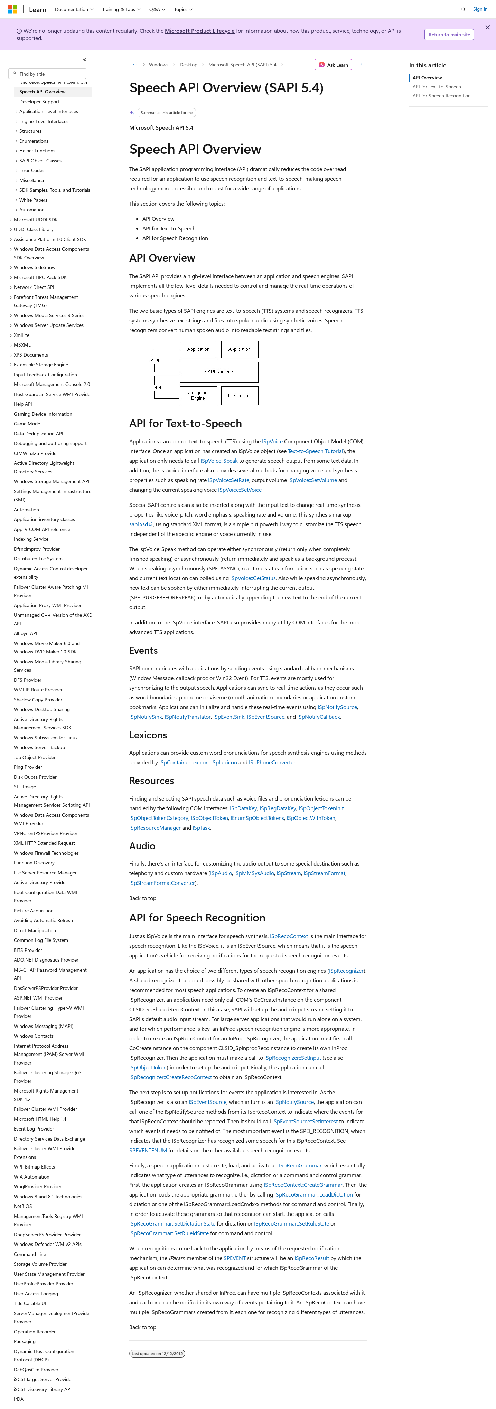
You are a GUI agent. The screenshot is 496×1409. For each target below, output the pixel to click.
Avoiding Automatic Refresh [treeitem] (43, 920)
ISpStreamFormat (324, 873)
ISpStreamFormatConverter (162, 882)
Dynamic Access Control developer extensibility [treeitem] (51, 572)
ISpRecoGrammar (300, 1165)
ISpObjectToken (209, 817)
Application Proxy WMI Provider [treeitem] (48, 605)
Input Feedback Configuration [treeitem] (45, 374)
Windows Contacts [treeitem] (34, 1035)
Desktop (188, 64)
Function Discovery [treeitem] (34, 862)
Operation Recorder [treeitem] (35, 1331)
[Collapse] (84, 59)
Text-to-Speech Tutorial (315, 450)
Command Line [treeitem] (30, 1254)
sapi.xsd (138, 524)
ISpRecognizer (346, 970)
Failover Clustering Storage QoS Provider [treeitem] (48, 1076)
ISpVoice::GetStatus (253, 577)
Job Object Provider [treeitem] (35, 757)
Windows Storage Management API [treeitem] (52, 481)
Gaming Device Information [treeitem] (43, 413)
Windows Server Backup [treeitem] (39, 747)
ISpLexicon (224, 762)
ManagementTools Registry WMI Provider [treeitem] (48, 1220)
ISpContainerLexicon (184, 762)
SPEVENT (235, 1257)
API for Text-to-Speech (437, 86)
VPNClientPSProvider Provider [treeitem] (45, 833)
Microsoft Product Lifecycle (200, 30)
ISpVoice (272, 441)
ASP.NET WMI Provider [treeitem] (38, 997)
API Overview (427, 77)
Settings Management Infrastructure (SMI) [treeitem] (52, 495)
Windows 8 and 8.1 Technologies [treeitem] (48, 1196)
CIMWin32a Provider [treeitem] (36, 453)
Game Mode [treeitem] (27, 423)
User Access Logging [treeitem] (36, 1293)
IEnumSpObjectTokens (257, 817)
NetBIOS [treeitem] (23, 1206)
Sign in (480, 9)
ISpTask (201, 827)
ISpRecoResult (311, 1257)
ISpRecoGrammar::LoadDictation (313, 1194)
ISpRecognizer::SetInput (292, 1057)
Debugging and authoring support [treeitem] (50, 443)
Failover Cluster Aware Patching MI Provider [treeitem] (51, 591)
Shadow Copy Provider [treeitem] (38, 699)
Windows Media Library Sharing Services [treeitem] (47, 665)
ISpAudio (221, 873)
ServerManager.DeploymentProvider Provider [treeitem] (52, 1317)
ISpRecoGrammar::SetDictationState (172, 1223)
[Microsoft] (12, 9)
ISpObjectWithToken (311, 817)
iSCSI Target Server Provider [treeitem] (43, 1379)
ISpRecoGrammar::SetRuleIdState (169, 1233)
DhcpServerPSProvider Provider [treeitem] (47, 1234)
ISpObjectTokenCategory (158, 817)
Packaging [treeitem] (25, 1341)
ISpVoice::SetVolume (312, 479)
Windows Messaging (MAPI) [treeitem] (43, 1026)
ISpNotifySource (337, 706)
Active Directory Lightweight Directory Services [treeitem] (44, 467)
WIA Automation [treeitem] (31, 1176)
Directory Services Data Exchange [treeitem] (49, 1138)
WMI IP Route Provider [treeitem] (38, 689)
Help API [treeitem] (23, 403)
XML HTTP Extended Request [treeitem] (44, 843)
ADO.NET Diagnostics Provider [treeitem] (46, 959)
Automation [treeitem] (26, 509)
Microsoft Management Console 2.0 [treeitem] (52, 384)
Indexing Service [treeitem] (31, 539)
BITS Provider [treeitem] (28, 950)
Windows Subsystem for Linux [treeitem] (45, 737)
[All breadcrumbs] (135, 64)
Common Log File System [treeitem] (41, 940)
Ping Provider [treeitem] (28, 767)
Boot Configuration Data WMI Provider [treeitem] (45, 896)
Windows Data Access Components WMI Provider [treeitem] (51, 819)
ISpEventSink (228, 716)
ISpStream (289, 873)
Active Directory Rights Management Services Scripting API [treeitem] (52, 800)
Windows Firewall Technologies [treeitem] (46, 853)
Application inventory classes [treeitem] (44, 519)
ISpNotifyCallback (318, 716)
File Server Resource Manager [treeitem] (45, 872)
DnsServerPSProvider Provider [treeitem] (46, 988)
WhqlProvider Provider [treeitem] (38, 1186)
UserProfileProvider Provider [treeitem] (43, 1283)
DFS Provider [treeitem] (27, 680)
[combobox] (47, 73)
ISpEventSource (265, 716)
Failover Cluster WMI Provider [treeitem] (45, 1109)
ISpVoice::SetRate (228, 479)
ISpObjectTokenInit (321, 808)
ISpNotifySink (145, 716)
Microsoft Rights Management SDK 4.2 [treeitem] (46, 1095)
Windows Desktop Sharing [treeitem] (42, 709)
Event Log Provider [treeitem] (34, 1128)
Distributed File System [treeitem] (38, 558)
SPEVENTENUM (148, 1150)
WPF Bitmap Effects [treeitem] (34, 1166)
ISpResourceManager (155, 827)
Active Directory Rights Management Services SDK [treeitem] (42, 723)
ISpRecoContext (289, 935)
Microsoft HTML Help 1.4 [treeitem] (40, 1119)
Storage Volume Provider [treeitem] (40, 1263)
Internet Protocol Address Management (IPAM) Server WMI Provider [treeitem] (49, 1054)
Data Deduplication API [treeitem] (38, 433)
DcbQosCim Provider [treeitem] (36, 1369)
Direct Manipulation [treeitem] (35, 930)
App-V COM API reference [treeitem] (42, 529)
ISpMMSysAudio (254, 873)
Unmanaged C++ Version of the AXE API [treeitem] (53, 619)
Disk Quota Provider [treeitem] (35, 777)
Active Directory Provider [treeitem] (40, 882)
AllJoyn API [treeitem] (25, 633)
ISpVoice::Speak (219, 460)
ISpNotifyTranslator (188, 716)
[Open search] (463, 9)
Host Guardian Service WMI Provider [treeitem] (53, 394)
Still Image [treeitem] (25, 786)
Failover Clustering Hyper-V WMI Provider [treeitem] (49, 1012)
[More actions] (361, 64)
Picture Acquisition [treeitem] (34, 910)
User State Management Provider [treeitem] (49, 1273)
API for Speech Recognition (442, 95)
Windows (158, 64)
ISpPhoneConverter (272, 762)
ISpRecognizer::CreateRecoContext (170, 1076)
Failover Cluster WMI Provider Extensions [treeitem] (45, 1152)
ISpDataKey (243, 808)
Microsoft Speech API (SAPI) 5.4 (242, 64)
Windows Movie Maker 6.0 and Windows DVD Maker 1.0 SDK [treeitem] (47, 647)
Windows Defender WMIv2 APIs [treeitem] (48, 1244)
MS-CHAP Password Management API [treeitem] (50, 974)
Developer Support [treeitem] (39, 101)
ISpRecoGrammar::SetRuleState (291, 1223)
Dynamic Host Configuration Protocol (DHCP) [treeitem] (44, 1355)
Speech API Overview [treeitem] (42, 91)
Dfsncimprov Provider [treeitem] (37, 549)
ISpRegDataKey (278, 808)
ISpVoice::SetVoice (240, 489)
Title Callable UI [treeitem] (30, 1303)
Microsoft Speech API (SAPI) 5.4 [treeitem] (53, 81)
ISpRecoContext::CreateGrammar (303, 1184)
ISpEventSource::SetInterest (305, 1121)
